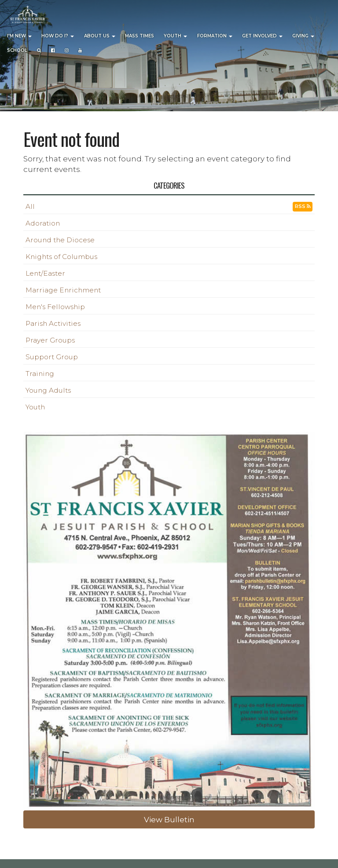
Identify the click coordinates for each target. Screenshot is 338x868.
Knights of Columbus (61, 256)
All (30, 206)
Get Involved (262, 36)
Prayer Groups (50, 340)
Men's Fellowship (55, 307)
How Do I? (57, 36)
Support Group (52, 357)
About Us (99, 36)
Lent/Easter (45, 273)
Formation (214, 36)
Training (40, 373)
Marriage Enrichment (63, 290)
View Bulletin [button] (169, 819)
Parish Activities (53, 323)
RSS (302, 206)
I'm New (19, 36)
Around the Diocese (60, 240)
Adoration (43, 223)
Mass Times (139, 36)
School (17, 50)
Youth (175, 36)
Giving (303, 36)
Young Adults (48, 390)
